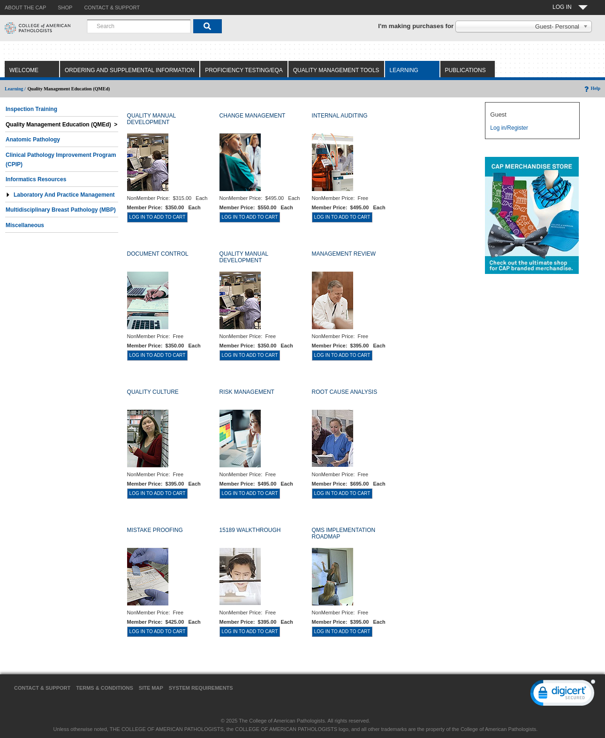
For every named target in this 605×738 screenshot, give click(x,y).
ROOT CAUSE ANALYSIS (345, 392)
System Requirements (201, 688)
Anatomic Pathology (33, 139)
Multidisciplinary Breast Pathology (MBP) (61, 210)
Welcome (23, 70)
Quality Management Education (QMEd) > (61, 124)
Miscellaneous (25, 225)
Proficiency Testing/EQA (244, 70)
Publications (465, 70)
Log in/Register (509, 128)
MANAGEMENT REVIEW (344, 254)
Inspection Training (31, 109)
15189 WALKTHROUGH (250, 530)
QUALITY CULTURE (153, 392)
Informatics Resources (36, 179)
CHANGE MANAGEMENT (252, 115)
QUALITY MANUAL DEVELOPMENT (151, 118)
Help (591, 88)
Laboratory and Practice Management (60, 195)
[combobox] (139, 26)
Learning (404, 70)
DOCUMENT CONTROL (158, 254)
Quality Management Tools (336, 70)
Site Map (151, 688)
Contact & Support (42, 688)
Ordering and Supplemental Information (130, 70)
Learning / (15, 88)
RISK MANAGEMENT (246, 392)
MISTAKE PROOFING (155, 530)
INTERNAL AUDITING (340, 115)
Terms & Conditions (104, 688)
